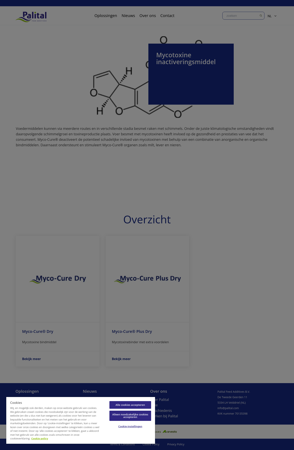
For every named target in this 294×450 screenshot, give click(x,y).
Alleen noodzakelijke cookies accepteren (130, 416)
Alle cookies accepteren (130, 405)
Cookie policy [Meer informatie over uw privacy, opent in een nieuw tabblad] (39, 438)
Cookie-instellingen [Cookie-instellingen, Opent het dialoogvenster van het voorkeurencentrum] (130, 426)
